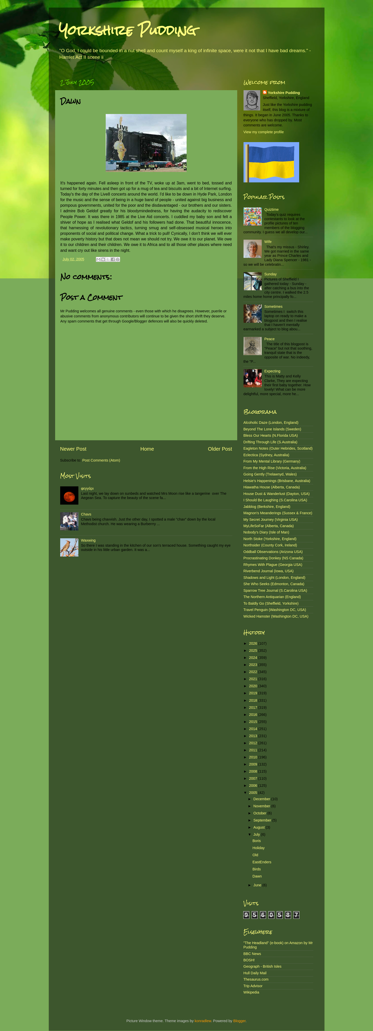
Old (255, 855)
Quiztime (271, 209)
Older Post (220, 449)
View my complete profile (264, 132)
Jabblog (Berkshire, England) (267, 507)
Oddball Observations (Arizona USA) (273, 552)
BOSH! (249, 960)
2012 (253, 743)
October (260, 813)
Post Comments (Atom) (101, 460)
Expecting (272, 371)
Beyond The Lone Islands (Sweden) (272, 429)
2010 (253, 757)
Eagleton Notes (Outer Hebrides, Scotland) (278, 448)
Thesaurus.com (256, 979)
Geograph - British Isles (262, 966)
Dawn (257, 876)
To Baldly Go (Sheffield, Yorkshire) (271, 603)
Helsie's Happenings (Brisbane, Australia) (277, 481)
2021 (253, 679)
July (257, 834)
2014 (253, 729)
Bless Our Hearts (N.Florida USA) (271, 435)
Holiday (258, 848)
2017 (253, 707)
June (257, 885)
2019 (253, 693)
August (259, 827)
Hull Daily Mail (255, 973)
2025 (253, 650)
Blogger (239, 1021)
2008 (253, 771)
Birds (256, 869)
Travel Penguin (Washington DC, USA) (275, 610)
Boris (256, 841)
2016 (253, 715)
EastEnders (261, 862)
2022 (253, 672)
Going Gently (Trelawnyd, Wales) (270, 474)
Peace (269, 339)
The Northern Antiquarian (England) (272, 597)
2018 (253, 700)
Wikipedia (251, 992)
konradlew (203, 1021)
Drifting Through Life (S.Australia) (270, 442)
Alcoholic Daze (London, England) (271, 423)
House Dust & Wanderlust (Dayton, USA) (277, 494)
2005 (253, 793)
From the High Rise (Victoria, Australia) (275, 468)
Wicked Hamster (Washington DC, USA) (276, 616)
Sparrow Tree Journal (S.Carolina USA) (275, 590)
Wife (268, 242)
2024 (253, 658)
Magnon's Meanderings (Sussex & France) (278, 513)
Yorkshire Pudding (127, 30)
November (262, 806)
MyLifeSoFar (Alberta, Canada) (269, 526)
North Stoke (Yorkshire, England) (270, 539)
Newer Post (73, 449)
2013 (253, 736)
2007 (253, 778)
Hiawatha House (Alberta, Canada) (272, 487)
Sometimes (273, 306)
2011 (253, 750)
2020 (253, 686)
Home (147, 449)
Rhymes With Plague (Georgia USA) (273, 565)
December (262, 799)
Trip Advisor (253, 986)
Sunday (270, 274)
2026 (253, 643)
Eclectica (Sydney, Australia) (266, 455)
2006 (253, 786)
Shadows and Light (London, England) (274, 578)
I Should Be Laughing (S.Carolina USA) (275, 500)
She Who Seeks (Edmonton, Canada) (274, 584)
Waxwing (88, 540)
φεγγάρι (87, 488)
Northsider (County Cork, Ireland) (270, 545)
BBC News (252, 954)
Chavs (86, 514)
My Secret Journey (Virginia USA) (271, 520)
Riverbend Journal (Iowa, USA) (269, 571)
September (262, 820)
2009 (253, 764)
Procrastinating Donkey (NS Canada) (273, 558)
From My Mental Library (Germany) (272, 461)
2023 (253, 665)
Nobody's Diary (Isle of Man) (266, 532)
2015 (253, 722)
